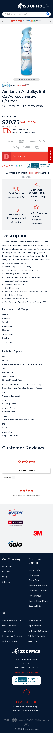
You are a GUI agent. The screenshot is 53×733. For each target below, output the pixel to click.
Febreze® (33, 172)
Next (50, 20)
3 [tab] (24, 79)
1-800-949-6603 (26, 702)
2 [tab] (22, 79)
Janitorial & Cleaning (12, 636)
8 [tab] (25, 84)
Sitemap (6, 581)
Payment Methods (38, 585)
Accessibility (35, 606)
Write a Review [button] (28, 470)
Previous (2, 20)
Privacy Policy (35, 595)
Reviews (6, 571)
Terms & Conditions (38, 601)
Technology (8, 630)
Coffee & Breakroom (12, 620)
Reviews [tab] (7, 477)
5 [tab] (29, 79)
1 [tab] (19, 79)
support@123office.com (27, 672)
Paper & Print (34, 625)
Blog (4, 576)
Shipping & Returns (38, 590)
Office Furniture (9, 641)
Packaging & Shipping (38, 630)
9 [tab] (28, 84)
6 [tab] (31, 79)
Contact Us (34, 569)
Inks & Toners (9, 625)
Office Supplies (35, 620)
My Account (34, 575)
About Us (7, 566)
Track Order (34, 580)
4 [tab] (26, 79)
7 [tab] (34, 79)
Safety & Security (36, 636)
